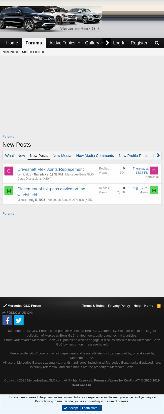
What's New (15, 155)
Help (137, 306)
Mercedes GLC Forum (22, 306)
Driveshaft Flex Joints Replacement (51, 169)
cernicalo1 (24, 174)
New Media (62, 155)
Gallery (92, 42)
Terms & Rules (93, 306)
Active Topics (62, 42)
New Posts (10, 52)
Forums (34, 42)
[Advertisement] (83, 98)
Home (12, 42)
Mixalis (22, 200)
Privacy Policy (119, 306)
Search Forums (33, 52)
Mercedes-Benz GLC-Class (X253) (71, 200)
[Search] (157, 43)
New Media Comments (95, 155)
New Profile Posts (133, 155)
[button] (78, 43)
